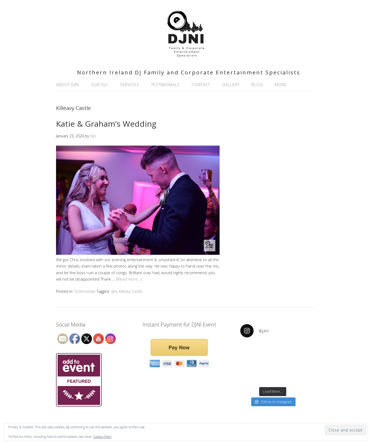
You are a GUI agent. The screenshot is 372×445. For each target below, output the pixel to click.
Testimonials (165, 84)
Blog (257, 84)
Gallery (231, 84)
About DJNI (67, 84)
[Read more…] (129, 279)
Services (129, 84)
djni (114, 291)
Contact (201, 84)
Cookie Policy (102, 436)
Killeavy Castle (130, 291)
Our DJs (99, 84)
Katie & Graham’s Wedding (106, 123)
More (281, 84)
